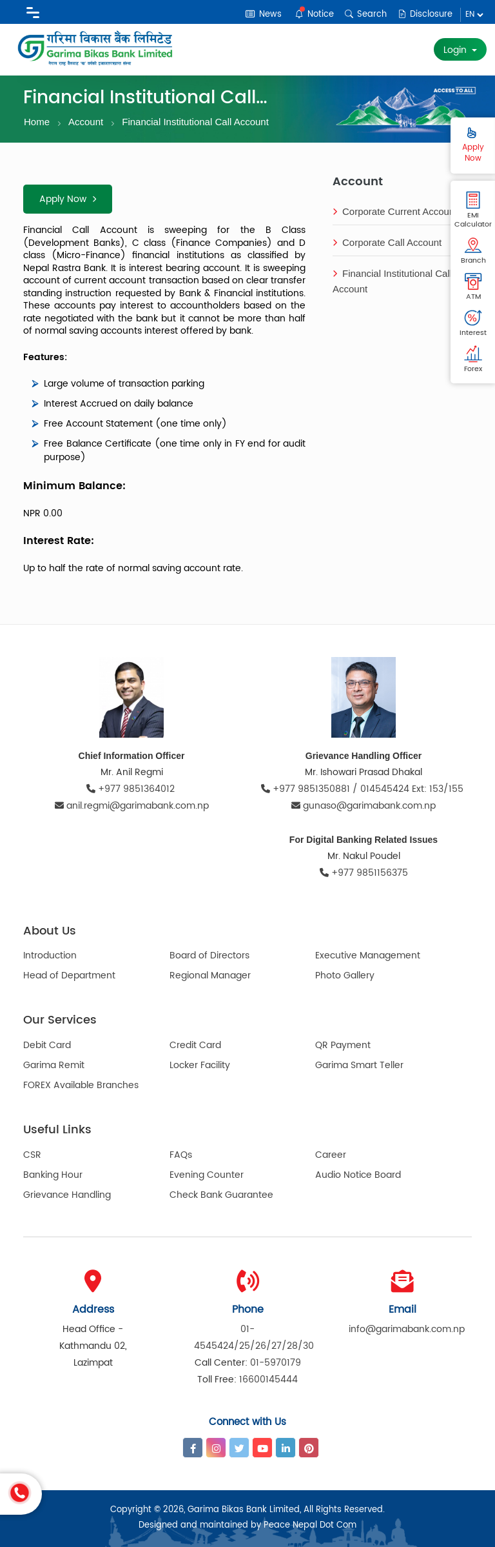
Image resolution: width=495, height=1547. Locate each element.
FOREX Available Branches (81, 1085)
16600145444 (268, 1379)
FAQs (181, 1155)
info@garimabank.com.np (407, 1329)
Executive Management (367, 955)
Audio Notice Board (358, 1175)
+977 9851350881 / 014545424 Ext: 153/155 (363, 789)
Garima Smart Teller (359, 1065)
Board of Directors (209, 955)
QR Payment (343, 1045)
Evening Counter (207, 1175)
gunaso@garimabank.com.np (363, 805)
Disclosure (425, 14)
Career (330, 1155)
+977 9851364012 (131, 789)
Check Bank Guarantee (221, 1195)
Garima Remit (53, 1065)
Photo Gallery (344, 975)
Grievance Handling (67, 1195)
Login (456, 50)
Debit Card (47, 1045)
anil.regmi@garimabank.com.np (132, 805)
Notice (314, 13)
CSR (32, 1155)
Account (85, 121)
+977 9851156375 (364, 872)
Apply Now (67, 199)
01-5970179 (275, 1362)
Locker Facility (200, 1065)
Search (366, 14)
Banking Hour (52, 1175)
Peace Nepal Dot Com (310, 1525)
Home (37, 121)
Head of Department (69, 975)
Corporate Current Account (395, 211)
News (264, 14)
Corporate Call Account (387, 242)
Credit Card (195, 1045)
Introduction (50, 955)
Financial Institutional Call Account (195, 121)
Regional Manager (210, 975)
